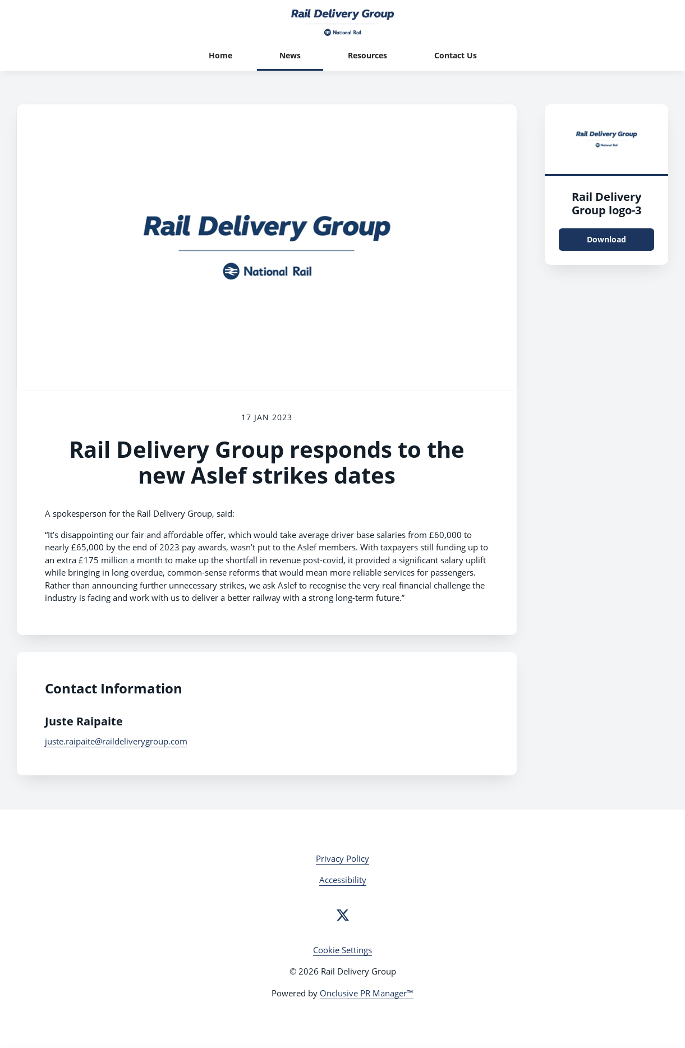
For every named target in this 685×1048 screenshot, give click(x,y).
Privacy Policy (342, 858)
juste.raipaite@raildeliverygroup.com (116, 741)
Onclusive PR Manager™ (366, 993)
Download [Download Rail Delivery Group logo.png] (606, 239)
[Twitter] (343, 915)
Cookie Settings (342, 949)
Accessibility (342, 879)
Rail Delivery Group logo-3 (606, 203)
